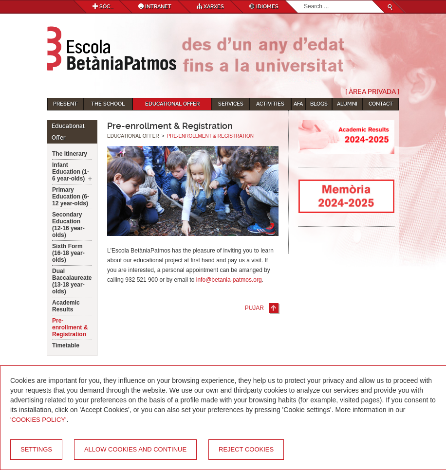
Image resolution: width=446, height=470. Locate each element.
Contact (381, 104)
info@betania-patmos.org (229, 279)
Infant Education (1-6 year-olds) (70, 172)
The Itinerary (69, 153)
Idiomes (264, 6)
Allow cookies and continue (135, 449)
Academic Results (66, 306)
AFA (298, 104)
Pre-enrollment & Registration (70, 327)
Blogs (319, 104)
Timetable (65, 345)
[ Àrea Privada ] (372, 91)
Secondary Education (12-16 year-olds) (68, 224)
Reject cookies (246, 449)
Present (65, 104)
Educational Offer (172, 104)
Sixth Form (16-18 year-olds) (68, 253)
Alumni (347, 104)
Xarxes (210, 6)
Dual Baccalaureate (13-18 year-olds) (72, 281)
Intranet (154, 6)
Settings (36, 449)
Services (230, 104)
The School (108, 104)
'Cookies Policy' (38, 419)
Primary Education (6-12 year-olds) (70, 196)
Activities (270, 104)
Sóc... (103, 6)
